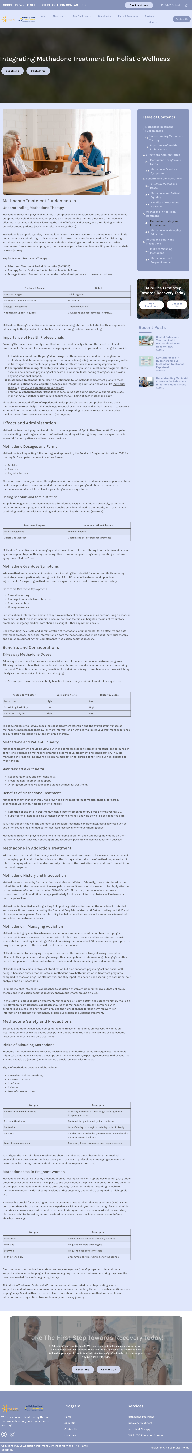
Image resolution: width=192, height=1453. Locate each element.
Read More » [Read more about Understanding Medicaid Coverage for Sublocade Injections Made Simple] (160, 388)
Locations (70, 1435)
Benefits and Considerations (164, 178)
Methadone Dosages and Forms (165, 162)
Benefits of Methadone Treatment (165, 204)
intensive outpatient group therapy (42, 387)
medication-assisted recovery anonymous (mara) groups (37, 414)
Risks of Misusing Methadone (161, 250)
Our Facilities (82, 16)
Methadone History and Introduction (164, 223)
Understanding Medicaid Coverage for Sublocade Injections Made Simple (172, 381)
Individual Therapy (139, 1429)
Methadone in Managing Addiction (166, 232)
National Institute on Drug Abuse (55, 226)
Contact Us (71, 1429)
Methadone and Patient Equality (165, 195)
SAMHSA (64, 266)
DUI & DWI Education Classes (146, 1435)
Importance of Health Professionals (163, 147)
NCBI (117, 811)
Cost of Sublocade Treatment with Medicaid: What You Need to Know (168, 342)
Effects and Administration (163, 154)
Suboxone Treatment (140, 1422)
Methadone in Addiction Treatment (161, 213)
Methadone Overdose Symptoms (164, 171)
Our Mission (105, 16)
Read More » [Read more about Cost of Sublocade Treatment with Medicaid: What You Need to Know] (160, 350)
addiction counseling (89, 329)
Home (43, 16)
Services (150, 16)
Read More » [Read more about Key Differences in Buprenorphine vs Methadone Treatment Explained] (160, 371)
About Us (59, 16)
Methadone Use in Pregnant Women (162, 260)
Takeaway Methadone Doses (163, 185)
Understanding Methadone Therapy (166, 138)
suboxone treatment (92, 410)
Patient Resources (128, 16)
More (153, 22)
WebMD (63, 890)
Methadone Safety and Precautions (160, 241)
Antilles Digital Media (176, 1447)
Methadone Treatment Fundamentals (159, 128)
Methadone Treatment (141, 1416)
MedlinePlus (25, 558)
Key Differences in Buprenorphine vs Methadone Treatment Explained (170, 362)
